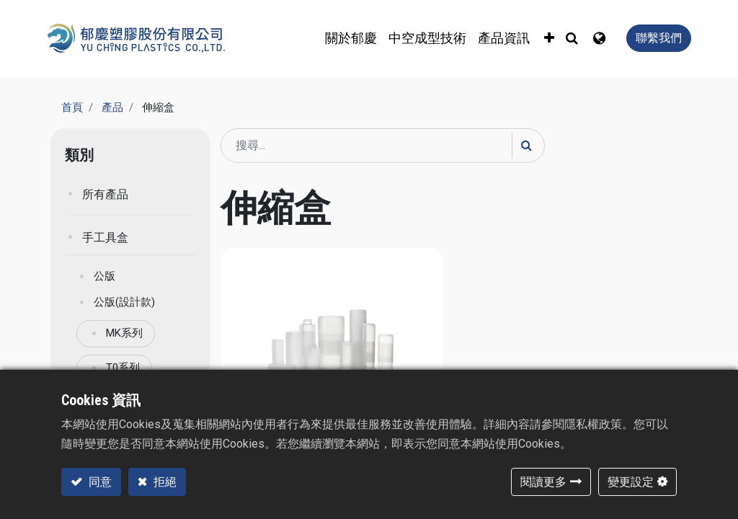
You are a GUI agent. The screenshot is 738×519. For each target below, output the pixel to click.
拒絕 (164, 482)
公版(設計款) (124, 302)
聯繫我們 (659, 38)
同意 (99, 482)
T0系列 (123, 367)
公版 (104, 276)
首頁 (72, 107)
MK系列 (124, 333)
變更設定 (631, 482)
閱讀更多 (543, 482)
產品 (112, 107)
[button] (549, 39)
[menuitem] (427, 39)
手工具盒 (105, 237)
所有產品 (105, 194)
